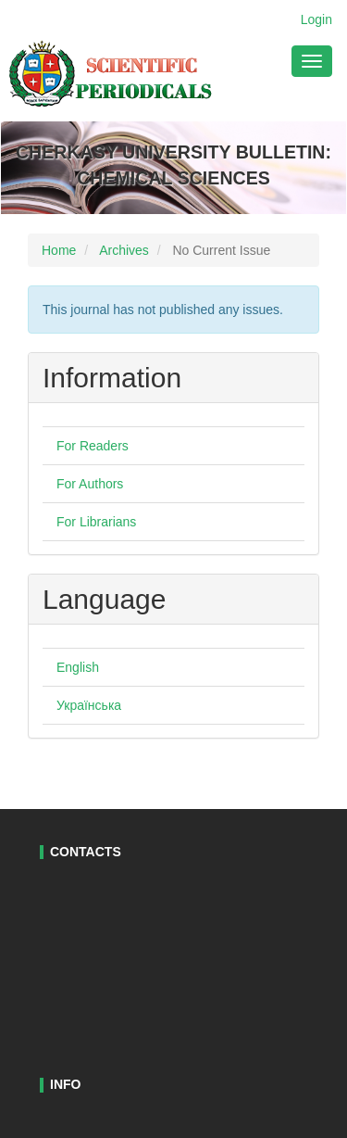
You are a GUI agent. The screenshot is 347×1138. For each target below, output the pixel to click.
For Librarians (96, 521)
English (77, 667)
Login (316, 19)
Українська (88, 705)
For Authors (89, 483)
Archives (124, 250)
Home (59, 250)
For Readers (92, 445)
